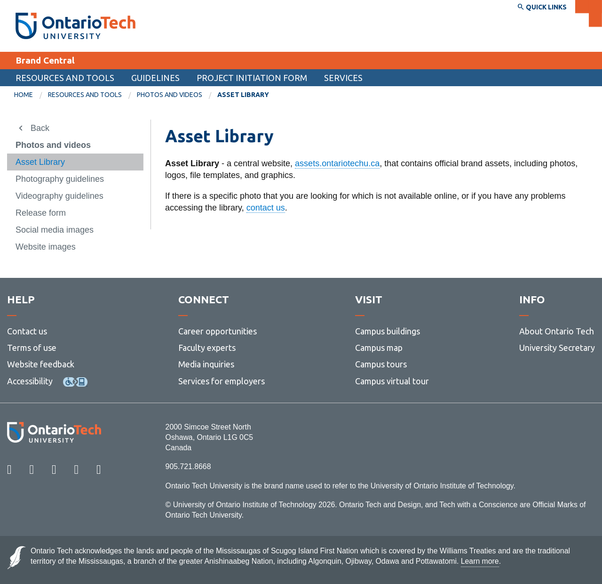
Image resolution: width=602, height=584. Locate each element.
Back (40, 128)
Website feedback (40, 364)
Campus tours (381, 364)
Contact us (27, 331)
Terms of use (31, 347)
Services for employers (221, 381)
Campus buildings (387, 331)
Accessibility (30, 381)
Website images (46, 246)
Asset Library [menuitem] (243, 94)
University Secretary (557, 347)
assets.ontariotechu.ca (337, 163)
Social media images (55, 230)
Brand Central (45, 60)
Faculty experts (207, 347)
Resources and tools (65, 77)
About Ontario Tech (556, 331)
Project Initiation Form (252, 77)
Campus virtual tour (392, 381)
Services (343, 77)
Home (23, 94)
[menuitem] (31, 95)
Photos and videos (169, 94)
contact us (265, 207)
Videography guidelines (59, 196)
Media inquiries (206, 364)
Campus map (379, 347)
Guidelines (155, 77)
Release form (41, 213)
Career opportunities (217, 331)
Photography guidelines (60, 179)
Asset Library (40, 162)
